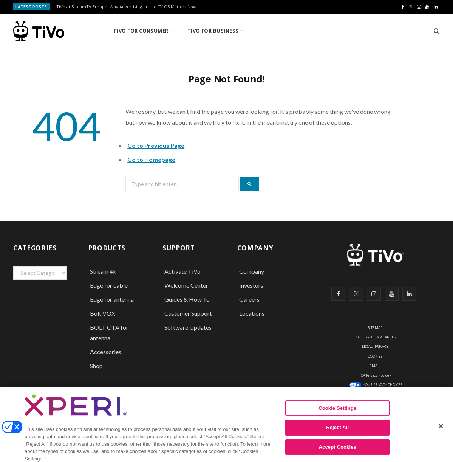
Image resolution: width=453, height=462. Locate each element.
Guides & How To (187, 299)
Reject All (337, 431)
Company (251, 271)
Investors (251, 285)
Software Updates (188, 327)
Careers (249, 299)
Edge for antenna (112, 299)
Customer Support (188, 313)
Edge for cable (109, 285)
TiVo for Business (213, 30)
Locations (251, 313)
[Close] (441, 430)
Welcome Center (186, 285)
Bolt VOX (102, 313)
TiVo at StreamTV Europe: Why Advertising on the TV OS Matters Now (126, 6)
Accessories (106, 351)
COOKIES (375, 356)
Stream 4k (103, 271)
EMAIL (375, 366)
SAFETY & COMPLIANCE (375, 337)
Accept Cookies (337, 451)
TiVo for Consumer (141, 30)
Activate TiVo (182, 271)
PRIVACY (381, 346)
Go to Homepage (151, 159)
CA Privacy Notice (375, 375)
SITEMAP (375, 328)
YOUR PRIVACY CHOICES (382, 385)
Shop (96, 365)
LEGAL (367, 346)
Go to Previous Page (155, 145)
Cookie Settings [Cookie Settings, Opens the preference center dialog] (337, 412)
